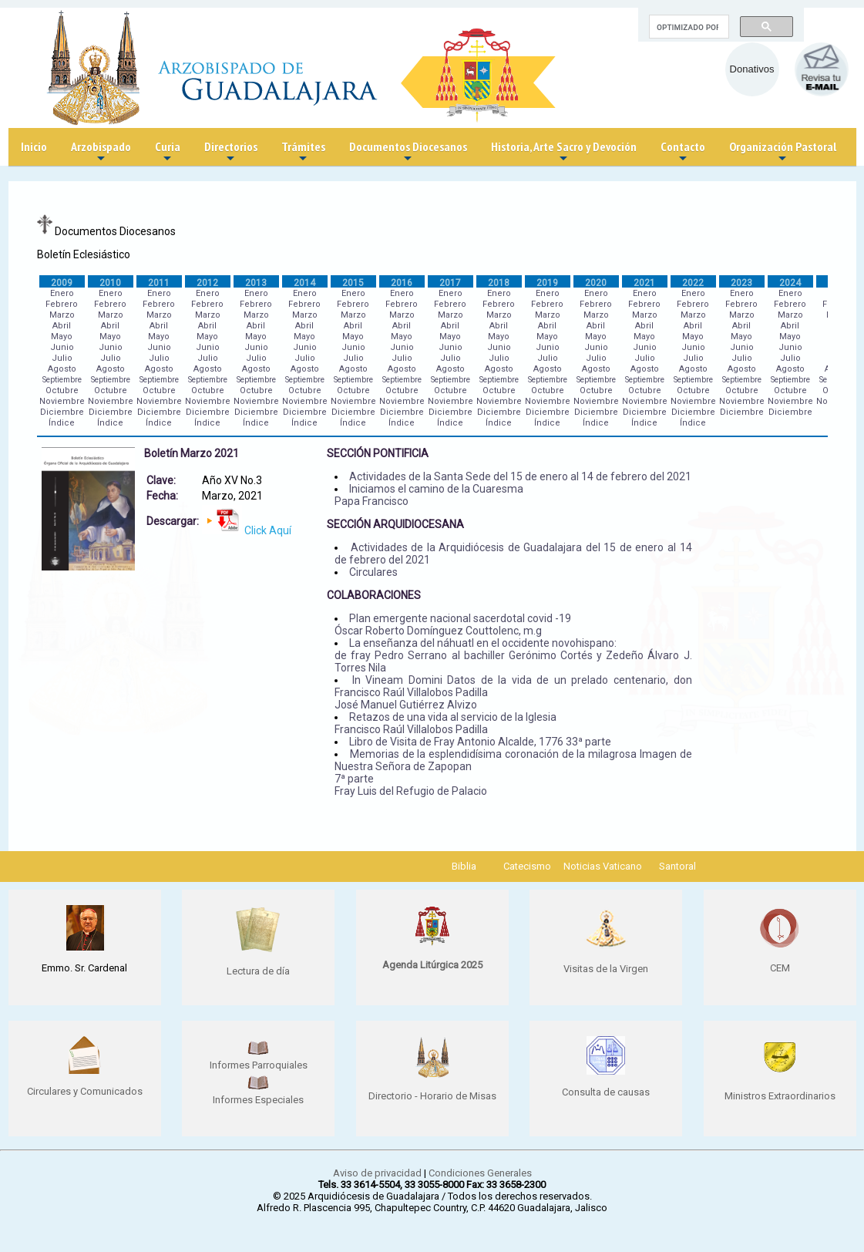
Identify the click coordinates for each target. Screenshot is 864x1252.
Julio (62, 358)
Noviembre (62, 401)
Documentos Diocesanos (408, 152)
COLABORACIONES (374, 595)
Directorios (230, 152)
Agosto (62, 369)
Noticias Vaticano (602, 866)
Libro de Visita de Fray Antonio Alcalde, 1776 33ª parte (480, 741)
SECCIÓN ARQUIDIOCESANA (395, 524)
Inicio (34, 146)
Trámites (303, 152)
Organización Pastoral (782, 152)
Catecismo (527, 866)
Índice (62, 423)
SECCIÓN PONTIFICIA (378, 453)
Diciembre (62, 412)
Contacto (683, 152)
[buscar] (687, 27)
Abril (61, 326)
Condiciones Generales (480, 1173)
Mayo (61, 337)
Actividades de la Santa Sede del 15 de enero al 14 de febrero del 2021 (520, 476)
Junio (62, 347)
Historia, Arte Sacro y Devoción (564, 152)
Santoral (677, 866)
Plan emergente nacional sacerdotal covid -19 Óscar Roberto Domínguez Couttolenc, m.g (453, 624)
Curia (167, 152)
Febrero (61, 304)
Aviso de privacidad (377, 1173)
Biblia (464, 866)
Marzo (62, 315)
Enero (62, 293)
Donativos (752, 69)
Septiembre (62, 379)
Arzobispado (101, 152)
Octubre (62, 390)
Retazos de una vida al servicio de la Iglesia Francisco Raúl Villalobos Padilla (445, 723)
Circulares (373, 572)
